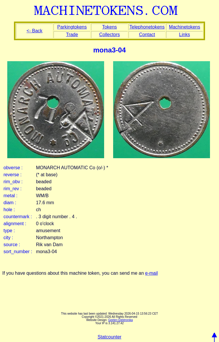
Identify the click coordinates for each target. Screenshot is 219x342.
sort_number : (17, 251)
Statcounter (110, 336)
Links (184, 34)
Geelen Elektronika (120, 320)
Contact (147, 34)
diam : (9, 202)
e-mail (151, 273)
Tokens (109, 26)
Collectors (109, 34)
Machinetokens (184, 26)
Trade (72, 34)
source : (11, 244)
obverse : (13, 167)
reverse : (12, 174)
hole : (9, 209)
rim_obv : (13, 181)
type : (9, 230)
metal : (10, 195)
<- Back (34, 30)
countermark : (17, 216)
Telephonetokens (147, 26)
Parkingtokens (72, 26)
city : (8, 237)
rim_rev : (12, 188)
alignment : (14, 223)
